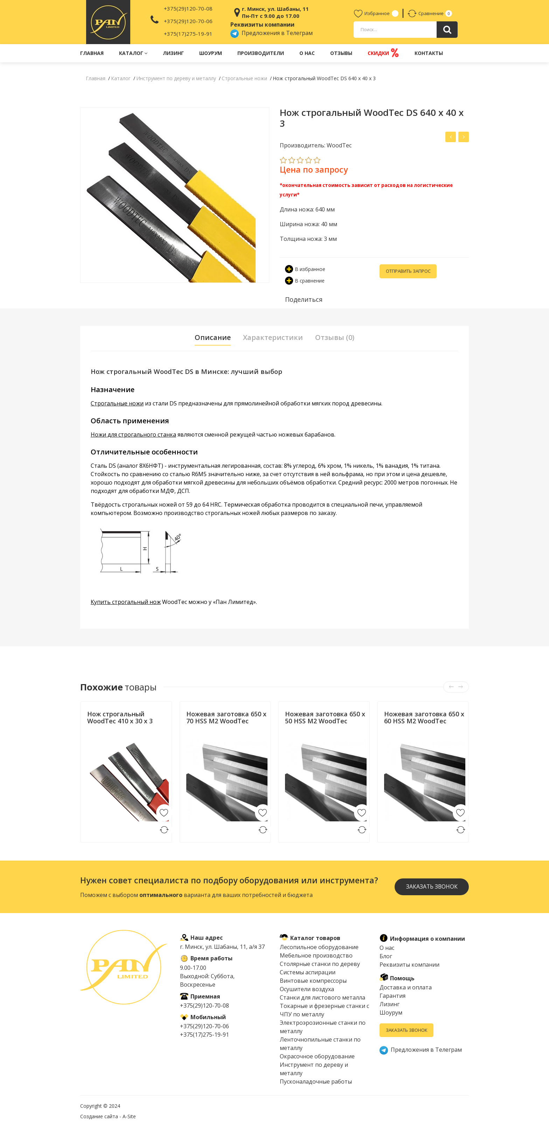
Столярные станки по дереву (320, 964)
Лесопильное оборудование (319, 947)
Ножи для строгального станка (133, 434)
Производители (260, 53)
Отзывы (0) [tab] (335, 337)
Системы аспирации (307, 972)
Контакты (429, 53)
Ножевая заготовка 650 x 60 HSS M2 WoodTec (424, 717)
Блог (386, 956)
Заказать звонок (431, 887)
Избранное (372, 13)
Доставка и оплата (406, 987)
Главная (92, 53)
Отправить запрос (408, 271)
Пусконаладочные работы (316, 1081)
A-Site (129, 1116)
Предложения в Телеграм (271, 33)
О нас (307, 53)
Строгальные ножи (117, 403)
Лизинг (173, 53)
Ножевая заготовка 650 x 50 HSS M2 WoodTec (325, 717)
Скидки (383, 52)
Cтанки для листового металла (322, 997)
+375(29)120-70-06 (188, 21)
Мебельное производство (316, 955)
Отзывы (341, 53)
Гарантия (392, 996)
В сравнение (305, 280)
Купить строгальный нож (126, 602)
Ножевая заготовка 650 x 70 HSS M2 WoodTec (226, 717)
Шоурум (210, 53)
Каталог (133, 53)
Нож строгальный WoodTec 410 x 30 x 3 (120, 717)
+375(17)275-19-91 (188, 33)
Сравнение (426, 13)
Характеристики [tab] (273, 337)
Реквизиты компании (409, 964)
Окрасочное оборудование (317, 1056)
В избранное (305, 269)
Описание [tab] (213, 337)
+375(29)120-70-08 (188, 8)
